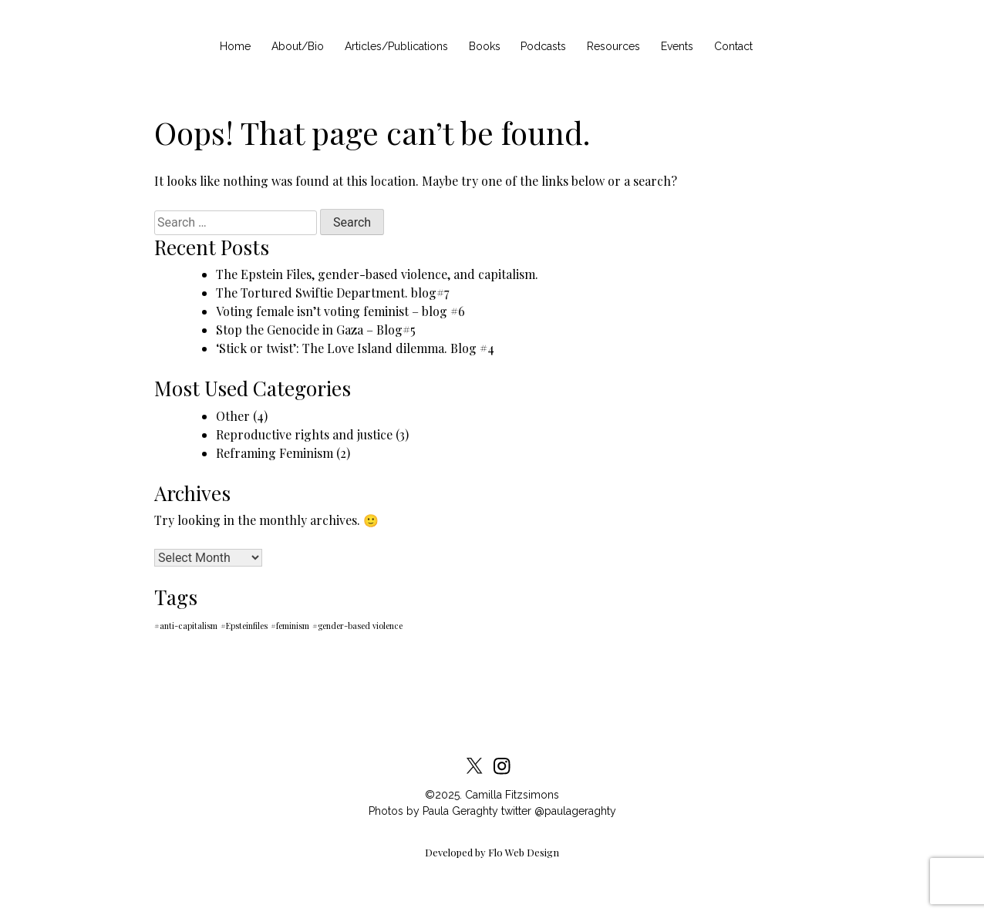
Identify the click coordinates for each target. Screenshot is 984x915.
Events (677, 46)
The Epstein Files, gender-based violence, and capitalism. (377, 274)
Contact (733, 46)
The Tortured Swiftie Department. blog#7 (332, 292)
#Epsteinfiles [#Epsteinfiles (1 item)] (244, 625)
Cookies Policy (302, 699)
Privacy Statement (510, 699)
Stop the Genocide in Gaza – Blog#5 (316, 329)
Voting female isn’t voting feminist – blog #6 (340, 311)
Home (235, 46)
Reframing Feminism (274, 453)
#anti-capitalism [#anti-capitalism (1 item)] (185, 625)
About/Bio (297, 46)
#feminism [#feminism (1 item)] (290, 625)
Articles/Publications (396, 46)
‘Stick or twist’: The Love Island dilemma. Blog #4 (355, 348)
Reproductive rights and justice (304, 434)
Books (484, 46)
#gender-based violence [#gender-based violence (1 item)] (357, 625)
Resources (613, 46)
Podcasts (543, 46)
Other (233, 416)
